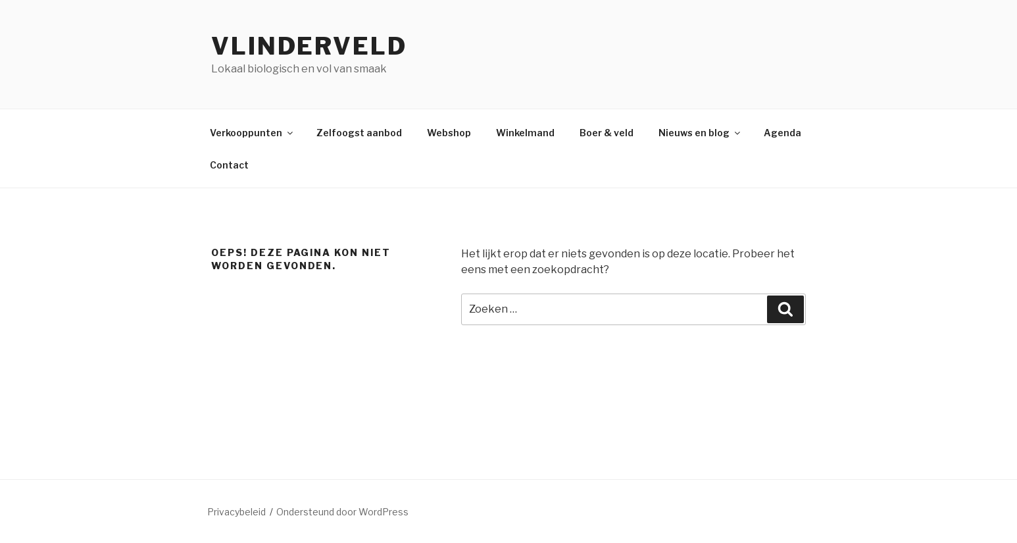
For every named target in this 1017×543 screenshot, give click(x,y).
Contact (229, 164)
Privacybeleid (236, 511)
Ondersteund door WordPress (342, 511)
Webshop (449, 132)
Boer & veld (606, 132)
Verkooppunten (252, 132)
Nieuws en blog (700, 132)
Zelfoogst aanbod (359, 132)
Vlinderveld (309, 46)
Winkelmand (525, 132)
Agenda (782, 132)
